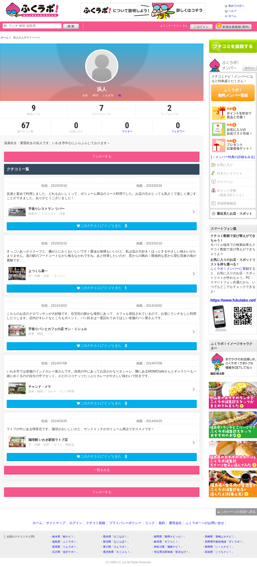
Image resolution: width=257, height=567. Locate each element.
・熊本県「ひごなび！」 (115, 536)
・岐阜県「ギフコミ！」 (166, 541)
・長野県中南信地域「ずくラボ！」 (223, 541)
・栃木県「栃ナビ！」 (63, 536)
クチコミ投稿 (95, 523)
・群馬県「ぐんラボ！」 (64, 546)
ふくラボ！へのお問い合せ (205, 523)
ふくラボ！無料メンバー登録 (233, 92)
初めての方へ (236, 5)
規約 (161, 523)
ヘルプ (232, 10)
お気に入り (225, 165)
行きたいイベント (230, 173)
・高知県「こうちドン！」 (218, 551)
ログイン (201, 26)
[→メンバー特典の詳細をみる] (233, 157)
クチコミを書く (233, 46)
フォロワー (178, 127)
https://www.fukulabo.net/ (233, 300)
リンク (150, 523)
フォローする (101, 156)
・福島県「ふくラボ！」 (64, 541)
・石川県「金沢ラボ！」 (64, 551)
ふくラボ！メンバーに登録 (229, 268)
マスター (127, 127)
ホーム (232, 15)
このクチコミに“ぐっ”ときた (102, 225)
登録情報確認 (226, 203)
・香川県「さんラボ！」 (115, 546)
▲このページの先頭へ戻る (236, 512)
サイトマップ (55, 523)
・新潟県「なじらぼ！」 (115, 541)
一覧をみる (102, 470)
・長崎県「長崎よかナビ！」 (219, 536)
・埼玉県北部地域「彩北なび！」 (171, 551)
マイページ (225, 182)
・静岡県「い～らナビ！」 (218, 546)
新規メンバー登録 (234, 26)
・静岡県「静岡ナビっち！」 (168, 536)
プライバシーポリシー (125, 523)
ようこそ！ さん (174, 25)
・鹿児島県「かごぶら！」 (116, 551)
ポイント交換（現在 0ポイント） (231, 193)
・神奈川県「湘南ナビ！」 (167, 546)
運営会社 (175, 523)
